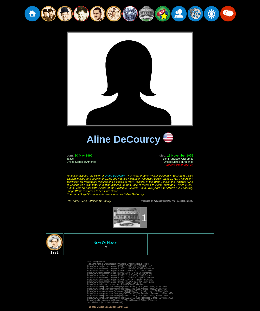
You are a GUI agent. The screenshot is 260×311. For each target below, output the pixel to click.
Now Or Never (105, 243)
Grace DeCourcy (115, 175)
